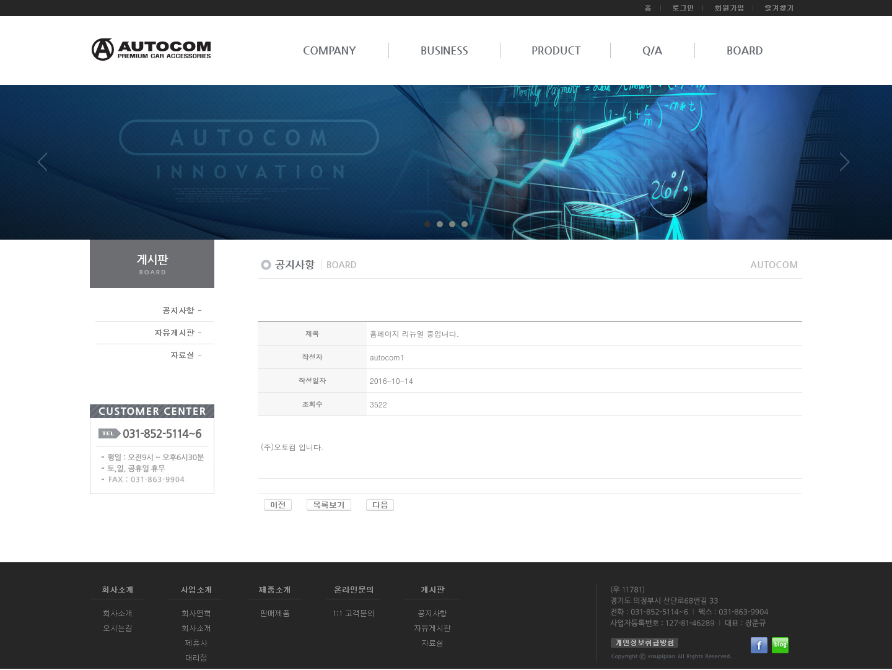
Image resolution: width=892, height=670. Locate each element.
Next (845, 166)
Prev (47, 166)
